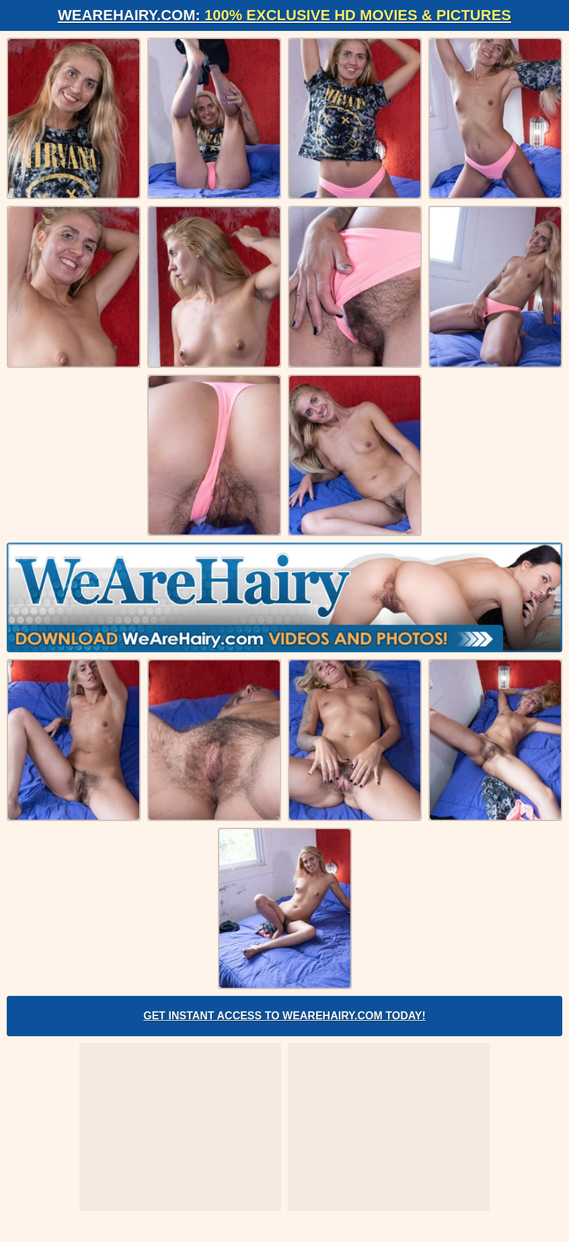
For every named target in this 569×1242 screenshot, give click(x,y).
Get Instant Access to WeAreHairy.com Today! (284, 1015)
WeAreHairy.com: (284, 15)
